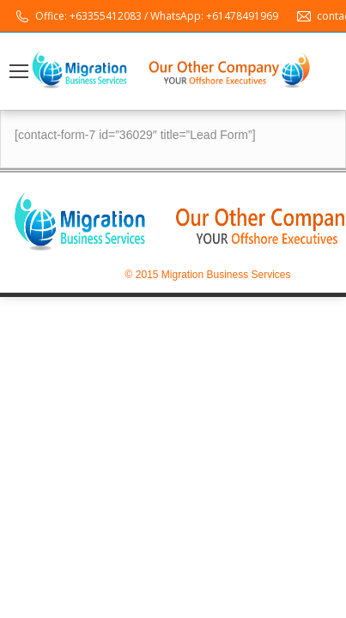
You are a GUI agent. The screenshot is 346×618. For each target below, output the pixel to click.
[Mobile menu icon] (19, 71)
